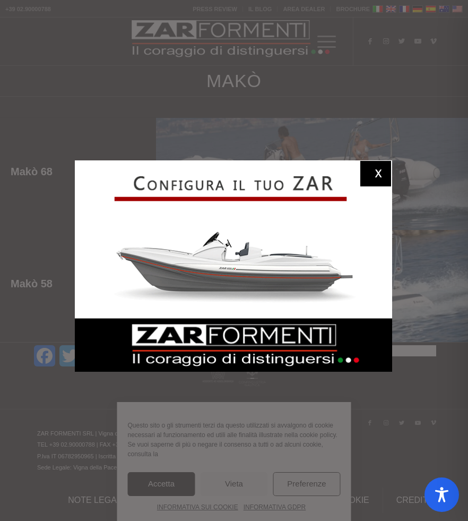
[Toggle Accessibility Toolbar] (441, 494)
